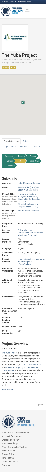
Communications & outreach (30, 232)
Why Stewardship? (10, 443)
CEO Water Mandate (25, 2)
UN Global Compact (9, 2)
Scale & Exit (34, 161)
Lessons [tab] (36, 146)
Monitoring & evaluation (28, 235)
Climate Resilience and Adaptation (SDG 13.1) (28, 205)
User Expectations (10, 461)
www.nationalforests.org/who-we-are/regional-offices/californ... (31, 261)
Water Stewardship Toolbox (14, 447)
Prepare (21, 156)
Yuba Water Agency (14, 367)
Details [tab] (26, 141)
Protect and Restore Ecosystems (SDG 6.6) (28, 195)
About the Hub (8, 450)
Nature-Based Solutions (28, 210)
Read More (7, 389)
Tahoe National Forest (33, 364)
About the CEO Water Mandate (15, 432)
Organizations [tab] (10, 146)
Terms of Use (8, 458)
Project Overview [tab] (11, 141)
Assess (33, 156)
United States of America (29, 183)
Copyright (6, 465)
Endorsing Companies (12, 440)
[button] (23, 102)
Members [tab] (24, 146)
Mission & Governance (12, 436)
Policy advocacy (25, 230)
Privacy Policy (8, 454)
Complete (11, 166)
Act (19, 161)
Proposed (9, 156)
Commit (10, 161)
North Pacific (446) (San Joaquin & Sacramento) (28, 188)
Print (40, 405)
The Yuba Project (9, 353)
